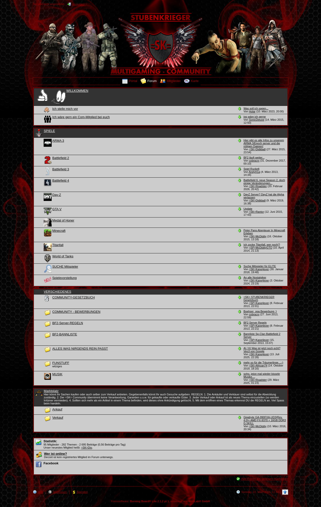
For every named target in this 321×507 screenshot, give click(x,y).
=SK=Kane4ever (259, 269)
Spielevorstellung (64, 278)
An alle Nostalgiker (255, 277)
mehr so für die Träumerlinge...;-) (263, 362)
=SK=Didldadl (257, 149)
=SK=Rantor (256, 211)
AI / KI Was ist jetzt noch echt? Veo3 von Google (262, 350)
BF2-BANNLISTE (64, 334)
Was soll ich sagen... (256, 108)
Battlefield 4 (60, 180)
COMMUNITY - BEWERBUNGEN (76, 312)
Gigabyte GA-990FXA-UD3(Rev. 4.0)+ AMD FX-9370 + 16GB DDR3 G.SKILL (265, 420)
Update (248, 208)
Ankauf (57, 409)
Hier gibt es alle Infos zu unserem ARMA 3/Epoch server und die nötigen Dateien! (264, 143)
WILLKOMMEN (77, 91)
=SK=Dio (86, 447)
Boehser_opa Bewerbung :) (260, 311)
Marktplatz (51, 391)
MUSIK (57, 374)
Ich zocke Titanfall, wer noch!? (262, 244)
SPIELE (49, 131)
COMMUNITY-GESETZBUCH (73, 297)
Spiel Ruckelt (251, 168)
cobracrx (254, 160)
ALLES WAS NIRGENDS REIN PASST (80, 348)
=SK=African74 (258, 365)
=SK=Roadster (258, 186)
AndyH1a (254, 171)
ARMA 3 (58, 140)
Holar (252, 111)
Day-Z (56, 195)
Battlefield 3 (60, 169)
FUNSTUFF (60, 363)
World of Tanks (62, 256)
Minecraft (59, 231)
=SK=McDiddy (258, 236)
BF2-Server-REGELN (67, 323)
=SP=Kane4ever (259, 303)
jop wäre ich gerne (255, 116)
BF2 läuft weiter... (254, 157)
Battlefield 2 (60, 158)
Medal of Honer (63, 220)
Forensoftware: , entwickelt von (160, 501)
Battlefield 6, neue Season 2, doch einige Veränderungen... (264, 182)
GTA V (57, 209)
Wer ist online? (55, 454)
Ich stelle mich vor (65, 109)
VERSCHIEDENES (57, 292)
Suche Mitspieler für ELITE (260, 266)
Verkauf (57, 417)
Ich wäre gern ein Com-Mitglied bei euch (81, 117)
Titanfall (57, 245)
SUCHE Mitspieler (65, 266)
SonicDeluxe (256, 119)
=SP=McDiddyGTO (260, 247)
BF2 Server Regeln (255, 322)
